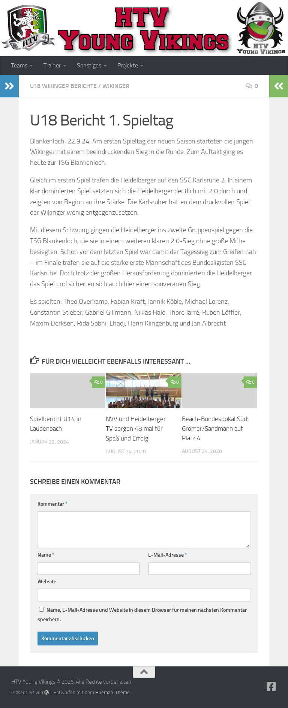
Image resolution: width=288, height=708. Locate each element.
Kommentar (53, 503)
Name (46, 554)
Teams (19, 65)
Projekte (127, 65)
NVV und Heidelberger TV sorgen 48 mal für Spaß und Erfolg (136, 428)
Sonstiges (89, 65)
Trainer (52, 65)
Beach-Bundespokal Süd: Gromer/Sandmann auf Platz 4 (215, 428)
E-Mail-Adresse (167, 554)
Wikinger (115, 86)
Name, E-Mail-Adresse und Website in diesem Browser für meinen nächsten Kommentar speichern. (142, 614)
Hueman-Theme (112, 692)
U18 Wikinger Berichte (63, 86)
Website (47, 581)
